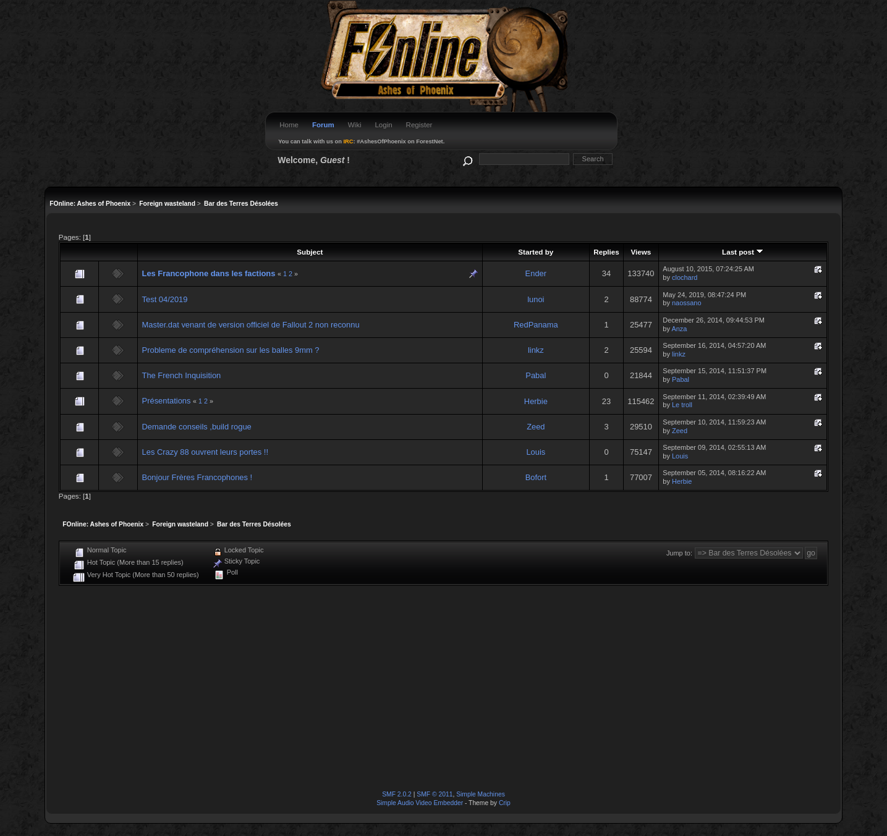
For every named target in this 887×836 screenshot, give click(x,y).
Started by (535, 252)
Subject (310, 252)
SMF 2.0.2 (397, 794)
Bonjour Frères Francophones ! (197, 477)
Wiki (355, 125)
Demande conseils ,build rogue (197, 426)
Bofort (535, 477)
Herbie (536, 401)
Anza (679, 328)
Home (289, 125)
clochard (684, 277)
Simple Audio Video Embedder (419, 803)
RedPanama (536, 324)
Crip (505, 803)
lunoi (535, 299)
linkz (536, 350)
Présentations (166, 400)
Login (383, 125)
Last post (742, 252)
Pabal (535, 375)
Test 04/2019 (165, 299)
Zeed (536, 426)
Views (640, 252)
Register (419, 125)
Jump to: (679, 553)
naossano (687, 302)
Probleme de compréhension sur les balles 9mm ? (231, 350)
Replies (606, 252)
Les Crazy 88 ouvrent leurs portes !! (205, 452)
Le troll (682, 404)
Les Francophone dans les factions (209, 273)
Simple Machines (480, 794)
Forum (323, 125)
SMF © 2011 (434, 794)
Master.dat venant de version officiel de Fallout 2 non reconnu (251, 324)
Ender (535, 273)
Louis (535, 452)
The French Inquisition (181, 375)
